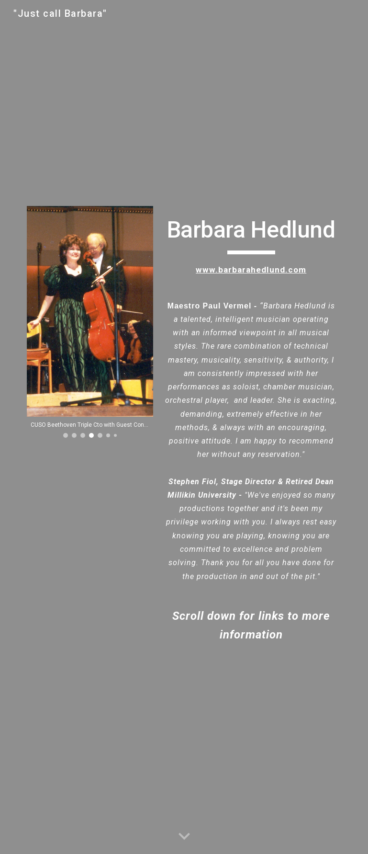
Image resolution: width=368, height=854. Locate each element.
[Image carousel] (90, 322)
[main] (251, 427)
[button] (184, 836)
